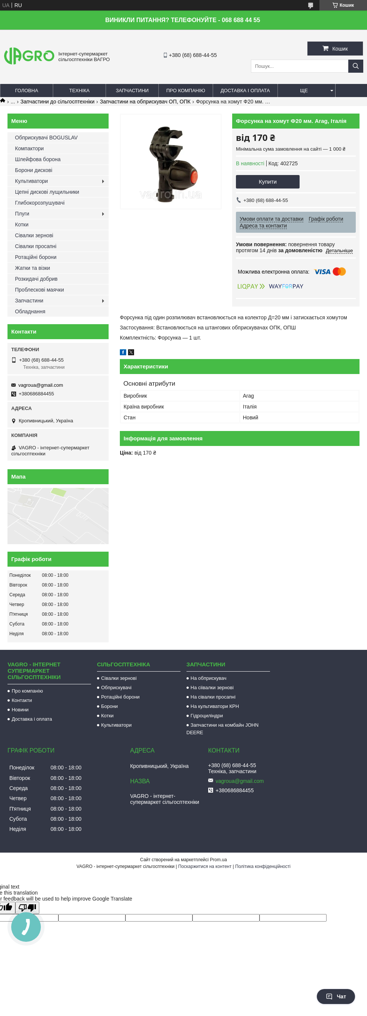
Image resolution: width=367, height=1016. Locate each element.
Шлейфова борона (38, 159)
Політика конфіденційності (263, 866)
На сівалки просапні (213, 697)
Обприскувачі (116, 687)
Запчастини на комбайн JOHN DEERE (222, 728)
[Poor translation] (27, 908)
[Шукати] (355, 66)
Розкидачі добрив (36, 279)
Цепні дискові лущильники (47, 192)
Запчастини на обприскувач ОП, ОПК (145, 102)
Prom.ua (218, 859)
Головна (26, 90)
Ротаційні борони (36, 257)
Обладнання (30, 311)
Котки (21, 224)
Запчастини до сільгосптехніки (58, 102)
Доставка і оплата (245, 90)
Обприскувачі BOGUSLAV (46, 138)
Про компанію (185, 90)
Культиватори (31, 181)
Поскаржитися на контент (204, 866)
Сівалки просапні (36, 246)
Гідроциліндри (207, 715)
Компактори (29, 148)
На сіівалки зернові (212, 687)
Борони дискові (33, 170)
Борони (109, 706)
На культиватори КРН (215, 706)
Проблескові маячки (39, 290)
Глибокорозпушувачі (39, 203)
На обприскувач (209, 678)
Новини (20, 709)
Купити (268, 181)
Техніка (79, 90)
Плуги (22, 214)
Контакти (22, 700)
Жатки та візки (32, 268)
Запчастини (132, 90)
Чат (336, 996)
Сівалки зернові (34, 235)
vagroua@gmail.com (40, 385)
